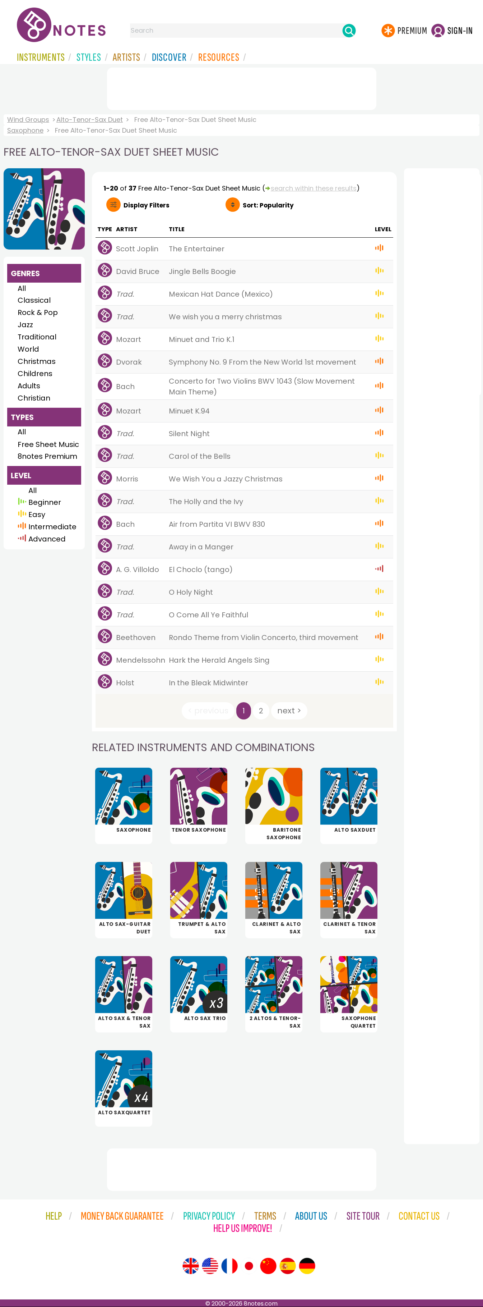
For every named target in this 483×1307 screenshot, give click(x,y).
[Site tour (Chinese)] (268, 1266)
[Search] (349, 30)
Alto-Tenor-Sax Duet (89, 119)
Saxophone (25, 130)
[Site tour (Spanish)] (288, 1266)
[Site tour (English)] (191, 1266)
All (22, 288)
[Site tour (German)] (307, 1266)
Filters (146, 205)
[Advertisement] (241, 87)
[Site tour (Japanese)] (249, 1266)
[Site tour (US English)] (210, 1266)
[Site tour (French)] (229, 1266)
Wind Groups (28, 119)
